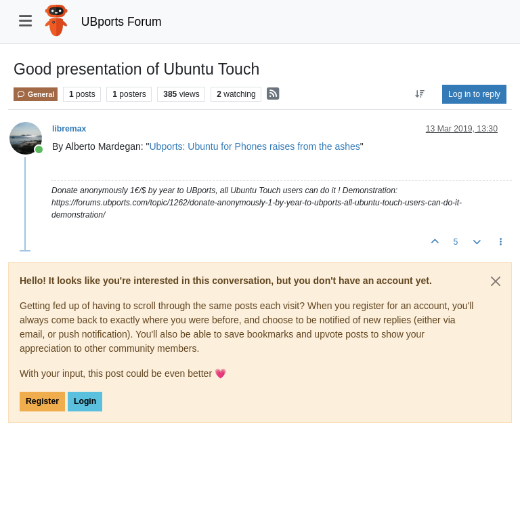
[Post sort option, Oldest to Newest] (420, 94)
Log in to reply (474, 94)
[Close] (495, 281)
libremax (69, 129)
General (35, 94)
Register (42, 401)
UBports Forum (121, 21)
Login (85, 401)
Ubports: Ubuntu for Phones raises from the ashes (255, 146)
